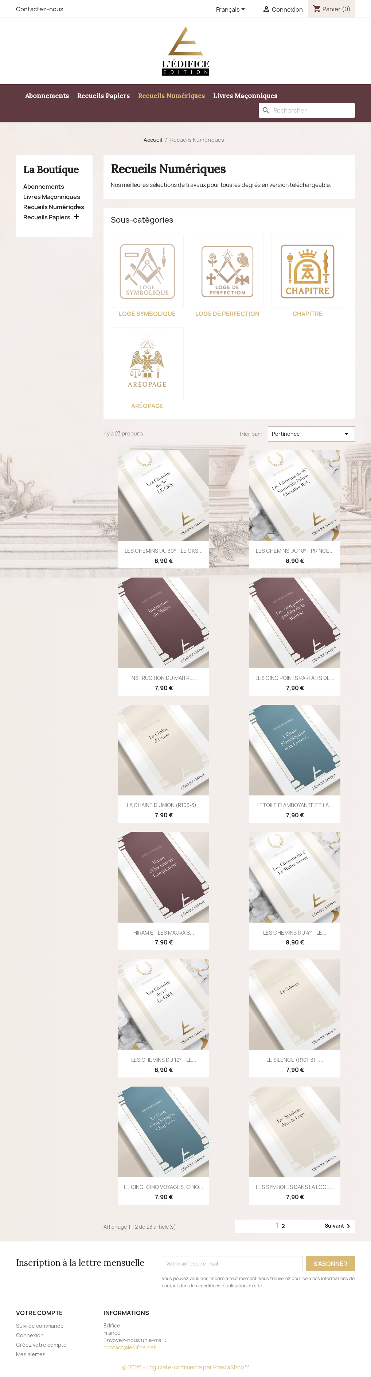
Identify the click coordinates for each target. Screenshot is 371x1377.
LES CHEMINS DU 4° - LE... (295, 932)
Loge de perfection (227, 314)
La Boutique (51, 169)
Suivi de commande (40, 1325)
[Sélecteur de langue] (231, 9)
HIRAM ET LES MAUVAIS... (163, 932)
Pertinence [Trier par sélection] (311, 434)
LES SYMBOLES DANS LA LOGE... (295, 1187)
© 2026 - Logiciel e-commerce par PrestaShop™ (185, 1367)
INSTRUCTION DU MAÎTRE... (163, 677)
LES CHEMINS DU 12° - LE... (163, 1059)
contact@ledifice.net (130, 1347)
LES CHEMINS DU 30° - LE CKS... (164, 550)
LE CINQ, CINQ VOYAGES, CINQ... (163, 1187)
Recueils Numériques (171, 95)
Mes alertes (31, 1354)
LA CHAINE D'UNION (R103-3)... (164, 805)
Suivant (339, 1226)
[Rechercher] (307, 110)
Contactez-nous (39, 9)
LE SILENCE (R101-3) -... (294, 1059)
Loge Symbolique (147, 314)
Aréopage (147, 406)
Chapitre (308, 314)
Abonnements (47, 95)
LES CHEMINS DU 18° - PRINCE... (295, 550)
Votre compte (39, 1313)
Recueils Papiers (103, 95)
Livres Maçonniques (245, 95)
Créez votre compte (41, 1344)
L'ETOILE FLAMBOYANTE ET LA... (295, 805)
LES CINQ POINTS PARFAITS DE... (295, 677)
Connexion (30, 1335)
